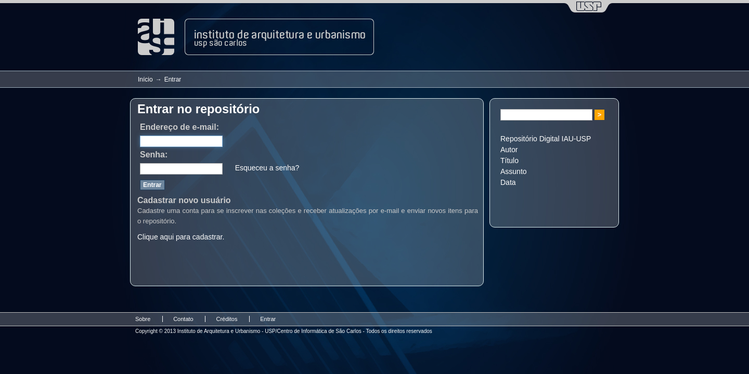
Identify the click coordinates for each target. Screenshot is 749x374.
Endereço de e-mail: (179, 127)
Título (509, 160)
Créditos (226, 319)
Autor (509, 149)
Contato (183, 319)
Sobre (142, 319)
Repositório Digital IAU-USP (545, 139)
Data (508, 182)
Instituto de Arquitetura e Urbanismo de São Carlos (256, 37)
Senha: (153, 154)
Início (145, 79)
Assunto (513, 171)
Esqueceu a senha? (267, 168)
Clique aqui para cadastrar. (180, 237)
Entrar (268, 319)
